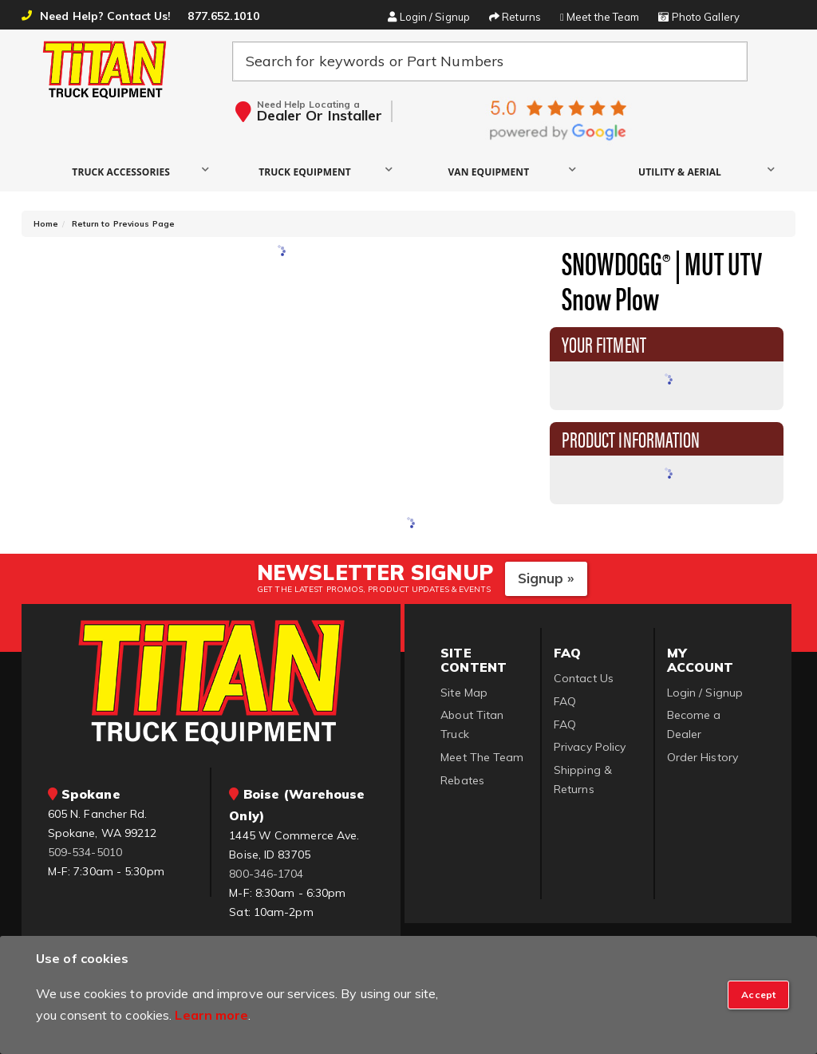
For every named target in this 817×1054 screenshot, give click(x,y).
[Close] (758, 995)
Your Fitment (604, 343)
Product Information (631, 438)
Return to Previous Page (123, 224)
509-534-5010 (85, 852)
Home (46, 224)
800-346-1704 (266, 873)
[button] (125, 171)
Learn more (211, 1015)
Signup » (546, 578)
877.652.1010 (223, 16)
